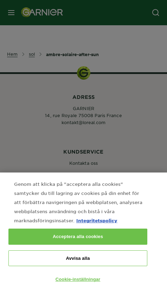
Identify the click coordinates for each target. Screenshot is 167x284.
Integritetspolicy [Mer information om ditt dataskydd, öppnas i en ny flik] (96, 225)
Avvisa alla (78, 262)
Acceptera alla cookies (78, 240)
